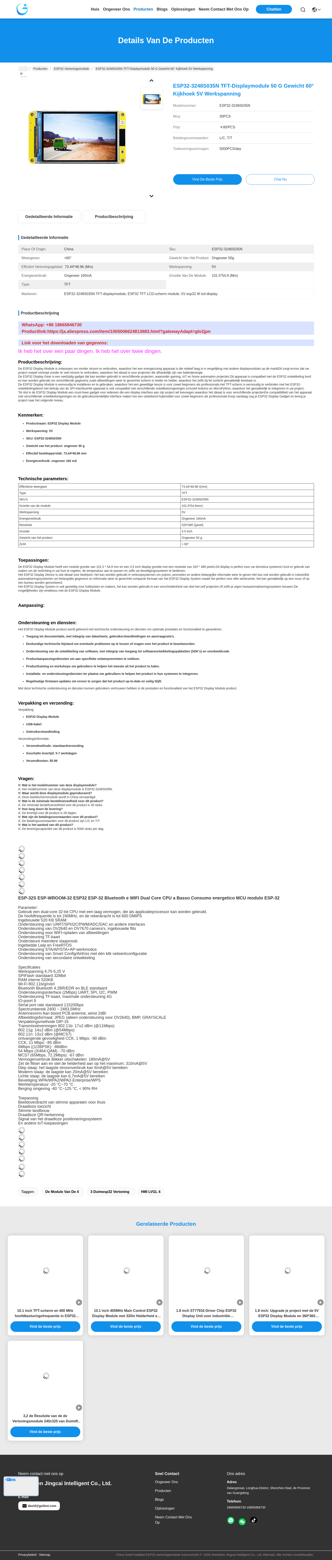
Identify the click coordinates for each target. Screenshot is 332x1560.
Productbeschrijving (114, 216)
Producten (40, 68)
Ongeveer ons (166, 1482)
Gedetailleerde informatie (49, 216)
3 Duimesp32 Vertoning (109, 1192)
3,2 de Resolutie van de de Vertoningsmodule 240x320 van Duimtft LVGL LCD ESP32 (45, 1419)
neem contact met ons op (224, 9)
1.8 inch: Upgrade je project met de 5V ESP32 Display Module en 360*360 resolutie (287, 1314)
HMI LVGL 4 (150, 1192)
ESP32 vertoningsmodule (71, 68)
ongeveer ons (116, 9)
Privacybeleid (27, 1554)
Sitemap (44, 1554)
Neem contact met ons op (173, 1519)
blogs (162, 9)
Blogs (159, 1499)
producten (143, 9)
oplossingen (183, 9)
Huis (95, 9)
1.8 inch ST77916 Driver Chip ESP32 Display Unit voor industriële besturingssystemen (206, 1314)
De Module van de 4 (62, 1192)
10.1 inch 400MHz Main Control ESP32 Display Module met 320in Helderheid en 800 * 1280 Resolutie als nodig (126, 1314)
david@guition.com (39, 1505)
